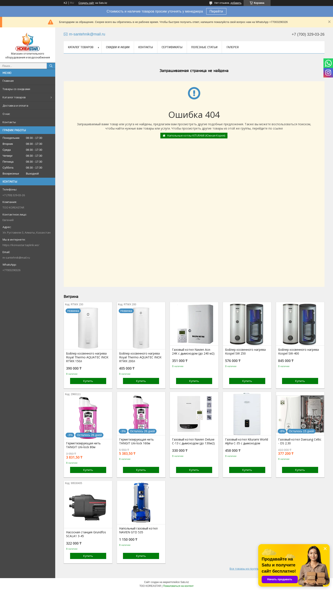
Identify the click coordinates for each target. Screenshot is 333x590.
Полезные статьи (204, 47)
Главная (8, 81)
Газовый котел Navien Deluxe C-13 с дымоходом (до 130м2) (193, 441)
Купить (88, 381)
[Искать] (51, 66)
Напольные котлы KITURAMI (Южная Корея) (196, 135)
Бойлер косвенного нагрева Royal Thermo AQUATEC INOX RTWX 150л (87, 357)
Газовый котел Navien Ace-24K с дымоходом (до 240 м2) (193, 351)
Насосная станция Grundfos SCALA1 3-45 (86, 534)
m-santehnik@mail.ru (16, 257)
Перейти (216, 11)
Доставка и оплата (15, 105)
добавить (235, 2)
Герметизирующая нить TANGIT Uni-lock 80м (83, 445)
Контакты (9, 122)
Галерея (233, 47)
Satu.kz (184, 582)
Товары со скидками (16, 89)
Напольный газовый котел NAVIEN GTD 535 (138, 530)
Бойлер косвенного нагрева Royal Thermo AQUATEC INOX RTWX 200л (140, 357)
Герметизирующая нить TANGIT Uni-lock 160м (136, 441)
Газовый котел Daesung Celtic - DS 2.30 (299, 441)
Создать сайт (86, 2)
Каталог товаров (14, 97)
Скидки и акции (118, 47)
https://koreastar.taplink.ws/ (21, 245)
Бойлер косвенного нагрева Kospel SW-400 (298, 351)
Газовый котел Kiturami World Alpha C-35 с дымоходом (246, 441)
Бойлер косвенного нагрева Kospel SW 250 (245, 351)
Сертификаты (172, 47)
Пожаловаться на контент (178, 585)
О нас (6, 114)
